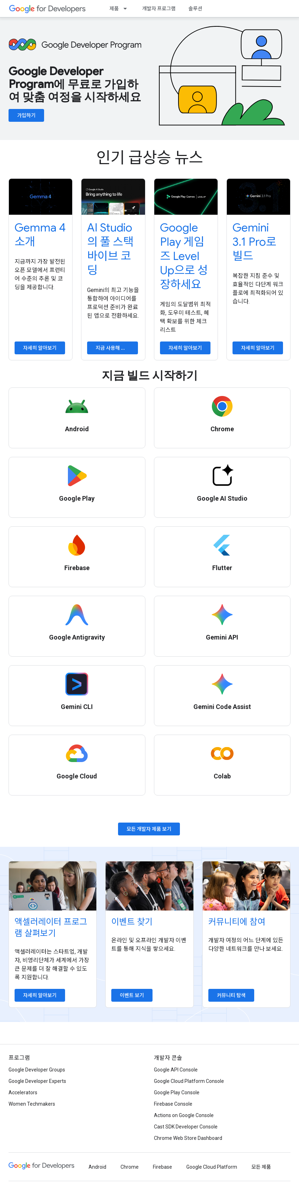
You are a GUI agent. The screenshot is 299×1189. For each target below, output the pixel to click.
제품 (114, 8)
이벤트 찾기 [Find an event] (132, 922)
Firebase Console (173, 1104)
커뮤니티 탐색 (231, 995)
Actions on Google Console (184, 1115)
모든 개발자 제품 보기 (149, 829)
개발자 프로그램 (159, 8)
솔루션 (195, 8)
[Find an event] (149, 886)
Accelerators (23, 1092)
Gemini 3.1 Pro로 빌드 (254, 241)
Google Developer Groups (37, 1070)
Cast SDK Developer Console (186, 1127)
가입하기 (26, 115)
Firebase (162, 1167)
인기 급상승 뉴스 (149, 157)
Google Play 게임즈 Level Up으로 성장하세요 (184, 256)
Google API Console (176, 1070)
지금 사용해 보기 (113, 348)
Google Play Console (176, 1092)
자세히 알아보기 (40, 348)
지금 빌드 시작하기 (150, 375)
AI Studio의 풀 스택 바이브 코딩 (110, 248)
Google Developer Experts (37, 1081)
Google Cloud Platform (211, 1167)
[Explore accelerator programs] (52, 886)
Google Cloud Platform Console (189, 1081)
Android (97, 1167)
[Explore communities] (246, 886)
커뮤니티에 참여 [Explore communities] (236, 922)
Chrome (130, 1167)
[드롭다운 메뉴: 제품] (127, 8)
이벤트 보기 (132, 995)
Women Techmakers (32, 1104)
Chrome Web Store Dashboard (188, 1138)
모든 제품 (261, 1167)
